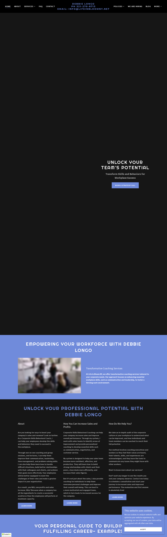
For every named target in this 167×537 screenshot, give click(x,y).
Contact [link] (50, 6)
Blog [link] (148, 6)
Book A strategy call (125, 185)
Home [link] (8, 6)
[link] (83, 9)
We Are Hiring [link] (135, 6)
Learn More (26, 506)
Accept (143, 529)
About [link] (17, 6)
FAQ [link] (40, 6)
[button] (29, 6)
